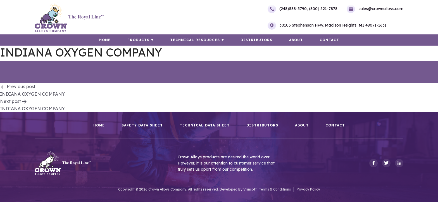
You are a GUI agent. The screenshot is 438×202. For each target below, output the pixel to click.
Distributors (256, 40)
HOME (105, 40)
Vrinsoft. (250, 189)
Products (138, 40)
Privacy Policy (308, 189)
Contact (329, 40)
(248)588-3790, (288, 9)
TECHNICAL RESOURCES (195, 40)
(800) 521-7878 (323, 8)
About (296, 40)
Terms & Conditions (275, 189)
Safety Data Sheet (142, 125)
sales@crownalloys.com (375, 9)
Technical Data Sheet (205, 125)
